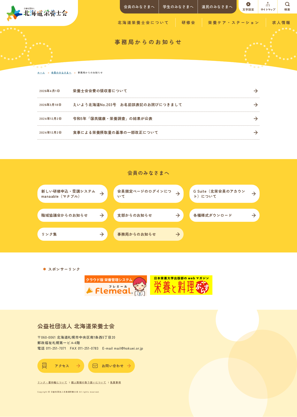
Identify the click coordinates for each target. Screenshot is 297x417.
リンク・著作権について (52, 382)
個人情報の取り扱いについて (88, 382)
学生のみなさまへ (178, 6)
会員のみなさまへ (139, 6)
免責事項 (115, 382)
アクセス (60, 366)
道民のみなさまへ (217, 6)
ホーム (41, 72)
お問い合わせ (111, 366)
